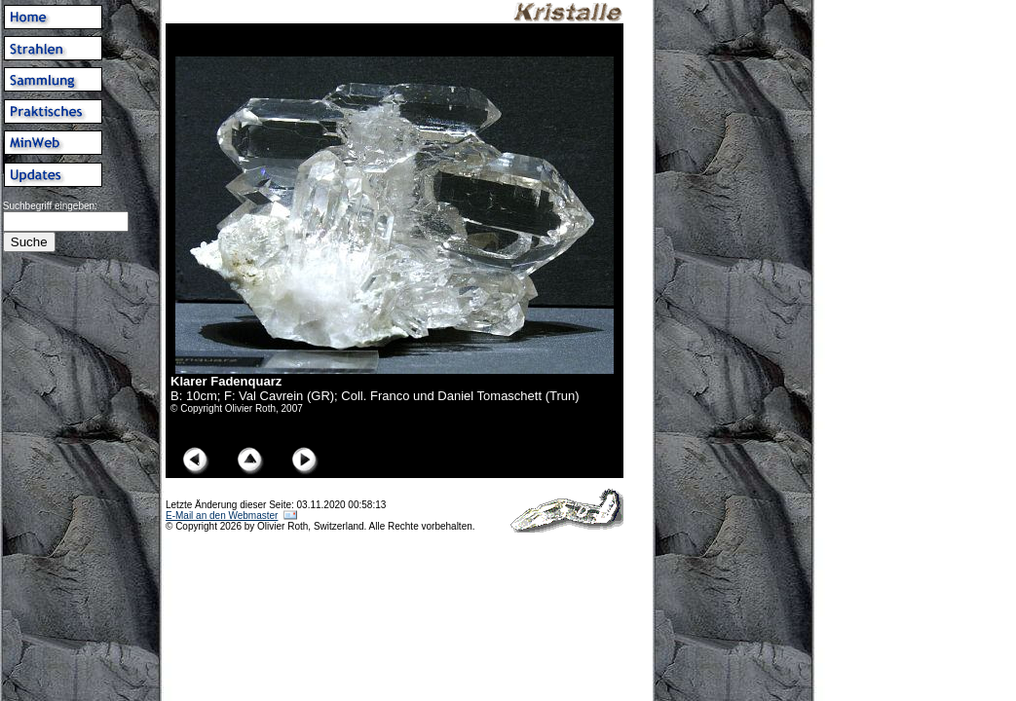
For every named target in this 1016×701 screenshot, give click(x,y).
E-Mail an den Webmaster (222, 515)
